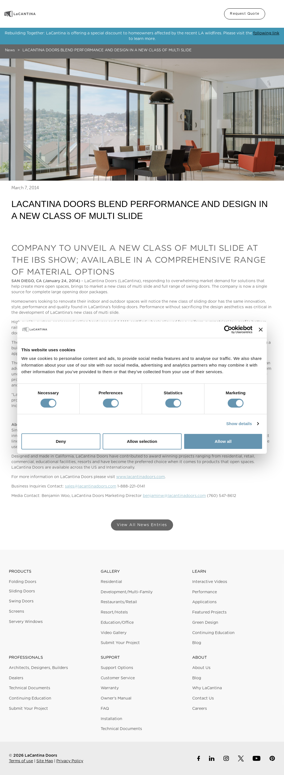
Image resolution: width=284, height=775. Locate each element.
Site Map (44, 761)
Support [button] (110, 658)
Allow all (223, 441)
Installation (111, 719)
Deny (61, 441)
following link (266, 33)
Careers (199, 709)
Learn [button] (199, 572)
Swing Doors (21, 601)
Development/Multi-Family (127, 592)
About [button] (199, 658)
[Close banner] (261, 329)
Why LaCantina (207, 688)
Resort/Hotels (114, 612)
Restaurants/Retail (119, 602)
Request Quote (244, 13)
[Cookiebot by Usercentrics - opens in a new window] (228, 329)
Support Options (117, 668)
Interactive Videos (209, 582)
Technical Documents (29, 688)
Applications (204, 602)
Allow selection (142, 441)
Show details (239, 423)
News (10, 50)
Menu (274, 13)
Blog (196, 643)
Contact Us (203, 698)
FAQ (105, 709)
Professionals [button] (26, 658)
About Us (201, 668)
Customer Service (118, 678)
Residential (111, 582)
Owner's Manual (116, 698)
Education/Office (117, 623)
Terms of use (21, 761)
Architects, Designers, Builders (38, 668)
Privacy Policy (69, 761)
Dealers (16, 678)
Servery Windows (26, 622)
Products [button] (20, 572)
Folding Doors (22, 582)
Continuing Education (213, 633)
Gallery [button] (110, 572)
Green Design (205, 623)
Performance (204, 592)
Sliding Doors (22, 591)
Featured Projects (209, 612)
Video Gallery (113, 633)
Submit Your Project (120, 643)
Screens (16, 612)
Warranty (110, 688)
